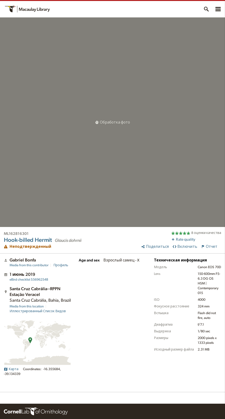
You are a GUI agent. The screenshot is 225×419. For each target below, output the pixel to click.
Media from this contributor (29, 265)
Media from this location (27, 306)
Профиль (60, 265)
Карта (11, 369)
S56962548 (29, 279)
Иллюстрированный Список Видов (38, 311)
